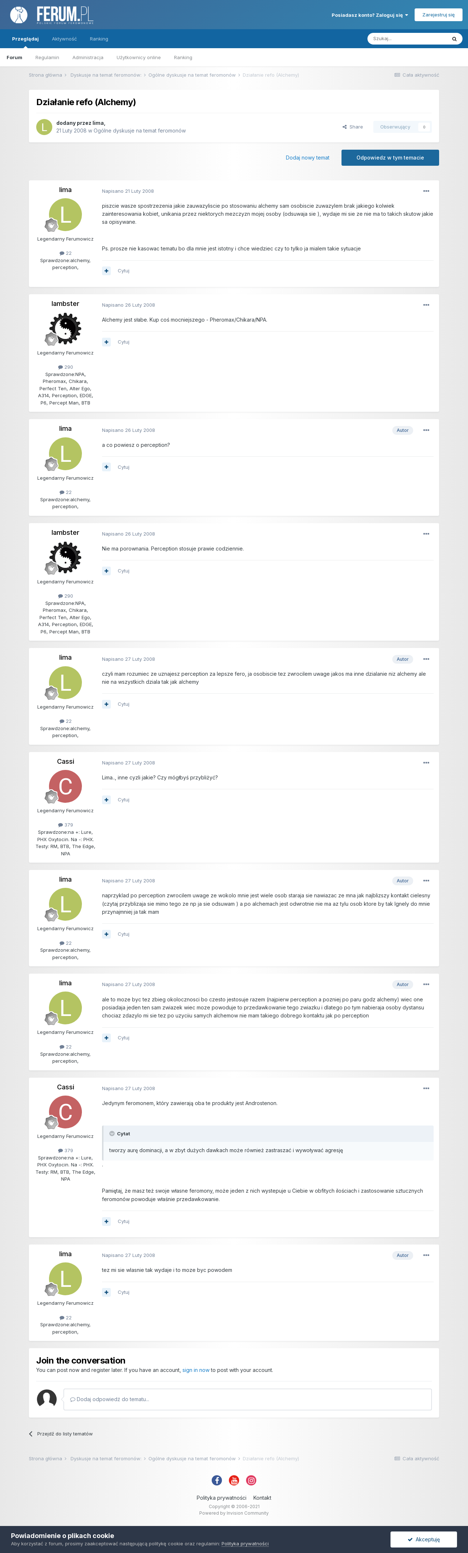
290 (65, 367)
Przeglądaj (25, 42)
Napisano (128, 191)
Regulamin (47, 57)
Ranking (183, 57)
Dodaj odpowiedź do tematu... (109, 1399)
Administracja (87, 57)
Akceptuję (424, 1539)
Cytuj (123, 270)
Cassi (65, 761)
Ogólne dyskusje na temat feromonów (140, 130)
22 (66, 253)
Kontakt (262, 1498)
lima (98, 123)
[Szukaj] (406, 39)
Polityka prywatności (221, 1498)
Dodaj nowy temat (307, 157)
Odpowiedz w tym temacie (390, 157)
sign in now (196, 1370)
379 (65, 825)
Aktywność (64, 39)
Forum (14, 57)
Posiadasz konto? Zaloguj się (370, 15)
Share (353, 127)
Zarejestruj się (438, 15)
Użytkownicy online (139, 57)
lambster (65, 303)
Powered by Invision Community (234, 1513)
